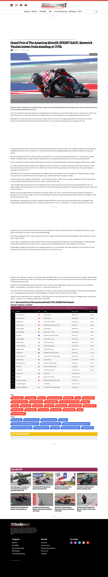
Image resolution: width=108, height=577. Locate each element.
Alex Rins (41, 398)
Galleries (44, 542)
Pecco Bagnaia (30, 410)
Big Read (27, 11)
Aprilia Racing (16, 420)
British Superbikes (18, 548)
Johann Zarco (25, 406)
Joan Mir (14, 406)
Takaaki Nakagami (18, 414)
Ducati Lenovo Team (31, 420)
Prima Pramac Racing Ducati (50, 424)
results (79, 410)
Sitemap (44, 553)
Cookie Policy (45, 545)
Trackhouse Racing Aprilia (70, 428)
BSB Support (73, 11)
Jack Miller (85, 402)
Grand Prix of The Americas (69, 402)
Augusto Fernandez (54, 398)
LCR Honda (63, 420)
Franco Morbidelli (51, 402)
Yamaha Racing (87, 428)
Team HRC (54, 428)
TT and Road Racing (60, 11)
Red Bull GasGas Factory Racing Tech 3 (76, 424)
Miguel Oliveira (17, 410)
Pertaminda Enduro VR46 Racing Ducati (25, 424)
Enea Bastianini (88, 398)
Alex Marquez (30, 398)
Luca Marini (49, 406)
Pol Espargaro (55, 410)
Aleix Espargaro (17, 398)
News (80, 11)
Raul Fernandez (69, 410)
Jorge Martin (37, 406)
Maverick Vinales (89, 406)
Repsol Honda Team (41, 428)
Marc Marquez (61, 406)
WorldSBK (43, 11)
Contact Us (44, 551)
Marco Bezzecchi (74, 406)
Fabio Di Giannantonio (19, 402)
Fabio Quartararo (36, 402)
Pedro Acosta (43, 410)
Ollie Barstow (16, 50)
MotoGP (35, 11)
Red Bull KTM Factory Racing (21, 428)
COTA (77, 398)
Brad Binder (68, 398)
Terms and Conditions (48, 548)
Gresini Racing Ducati (49, 420)
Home (12, 39)
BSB (51, 11)
